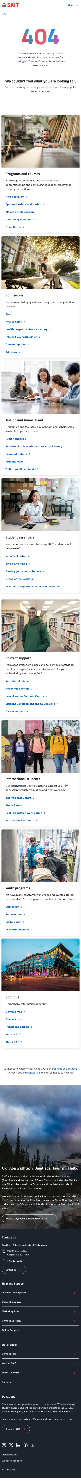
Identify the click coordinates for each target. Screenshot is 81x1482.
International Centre (20, 797)
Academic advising (19, 688)
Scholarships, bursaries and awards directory (35, 446)
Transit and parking (19, 1027)
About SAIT (14, 1042)
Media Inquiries (39, 1312)
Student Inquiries (39, 1302)
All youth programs (19, 929)
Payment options (18, 454)
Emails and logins (18, 563)
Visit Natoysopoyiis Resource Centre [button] (29, 1218)
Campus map (15, 1011)
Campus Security (39, 1321)
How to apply (15, 321)
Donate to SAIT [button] (15, 1429)
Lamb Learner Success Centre (26, 696)
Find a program (16, 196)
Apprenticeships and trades (24, 204)
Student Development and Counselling (32, 704)
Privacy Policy (9, 1454)
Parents (39, 1383)
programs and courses (64, 1068)
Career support (16, 711)
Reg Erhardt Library (19, 681)
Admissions (14, 352)
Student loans (16, 461)
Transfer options (17, 344)
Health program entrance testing (28, 329)
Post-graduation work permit (25, 813)
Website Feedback (12, 1460)
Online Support (39, 1331)
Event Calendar (39, 1373)
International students (21, 820)
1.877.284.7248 (14, 1260)
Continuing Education (21, 219)
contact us (33, 1072)
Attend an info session (21, 212)
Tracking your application (23, 337)
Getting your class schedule (25, 571)
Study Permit (15, 805)
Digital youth (15, 922)
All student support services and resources (34, 586)
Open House (15, 227)
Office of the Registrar (21, 579)
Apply (10, 314)
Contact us (14, 1019)
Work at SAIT (15, 1034)
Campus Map (39, 1354)
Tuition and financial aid (22, 469)
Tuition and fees (17, 439)
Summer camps (17, 914)
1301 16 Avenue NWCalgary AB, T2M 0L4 (18, 1253)
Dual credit (14, 906)
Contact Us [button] (14, 1270)
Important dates (17, 556)
